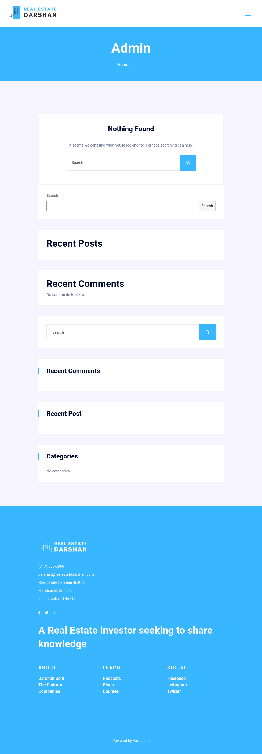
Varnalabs (141, 740)
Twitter (174, 691)
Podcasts (112, 678)
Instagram (177, 684)
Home (123, 65)
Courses (111, 691)
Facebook (176, 678)
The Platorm (50, 684)
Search (52, 196)
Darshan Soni (51, 678)
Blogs (108, 684)
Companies (49, 691)
